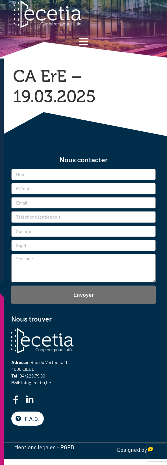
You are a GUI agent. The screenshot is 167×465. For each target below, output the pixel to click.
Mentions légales (35, 447)
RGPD (67, 447)
